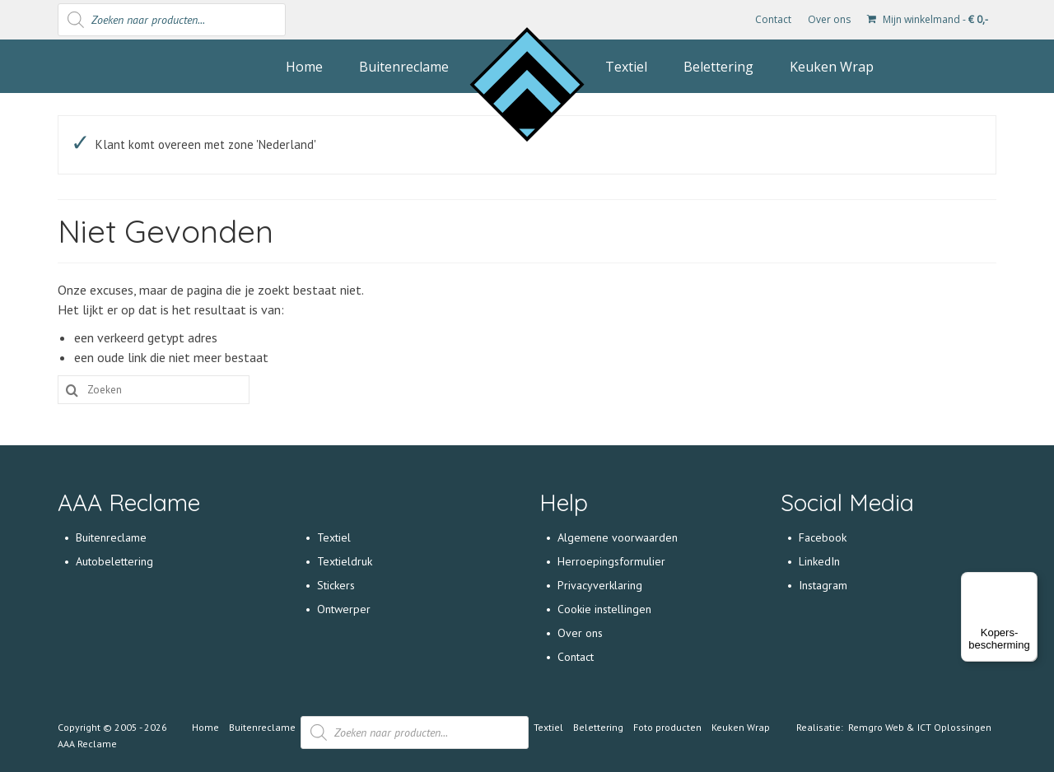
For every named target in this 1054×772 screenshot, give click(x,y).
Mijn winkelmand (927, 19)
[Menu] (1028, 582)
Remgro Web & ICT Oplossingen (919, 727)
